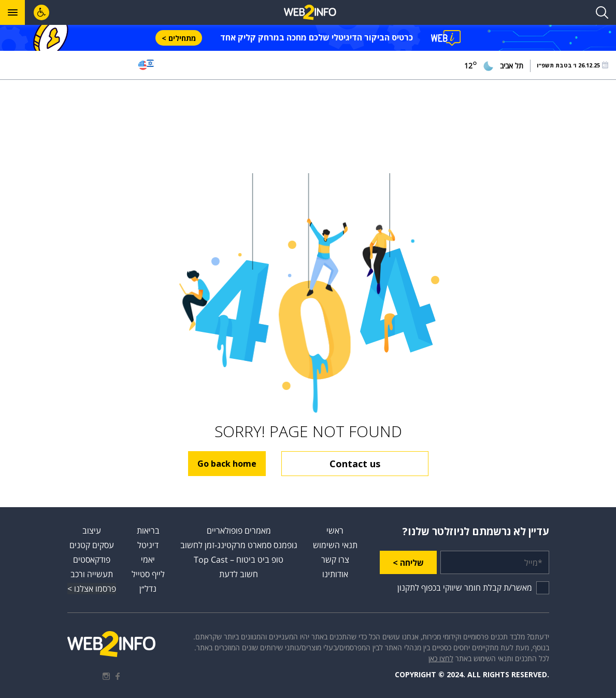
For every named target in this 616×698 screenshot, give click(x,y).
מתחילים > (179, 38)
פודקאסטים (91, 559)
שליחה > (408, 562)
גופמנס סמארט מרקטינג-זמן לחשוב (238, 545)
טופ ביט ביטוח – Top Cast (238, 559)
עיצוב (91, 530)
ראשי (334, 530)
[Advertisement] (308, 126)
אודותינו (335, 574)
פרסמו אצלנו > (91, 588)
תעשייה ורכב (91, 574)
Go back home (226, 463)
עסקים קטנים (91, 545)
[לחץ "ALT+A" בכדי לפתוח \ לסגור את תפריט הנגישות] (41, 12)
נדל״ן (147, 588)
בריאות (148, 530)
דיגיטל (148, 545)
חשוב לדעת (238, 574)
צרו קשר (335, 559)
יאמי (148, 559)
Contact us (355, 463)
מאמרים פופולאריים (239, 530)
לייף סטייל (148, 574)
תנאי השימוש (335, 545)
